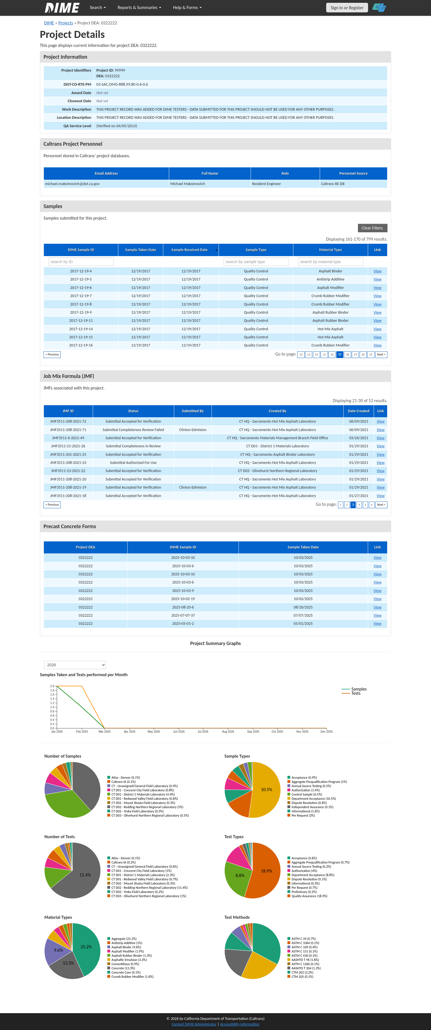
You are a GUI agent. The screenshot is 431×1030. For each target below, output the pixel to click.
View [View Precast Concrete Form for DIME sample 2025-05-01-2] (378, 623)
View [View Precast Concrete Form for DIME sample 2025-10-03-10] (378, 557)
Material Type (330, 250)
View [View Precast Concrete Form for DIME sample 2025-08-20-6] (378, 607)
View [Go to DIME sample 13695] (378, 271)
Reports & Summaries (139, 7)
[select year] (75, 665)
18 (347, 354)
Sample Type (256, 250)
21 (370, 354)
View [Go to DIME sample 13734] (378, 345)
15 (324, 354)
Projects (65, 23)
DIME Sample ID (81, 250)
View (381, 421)
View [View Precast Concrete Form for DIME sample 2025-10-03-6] (378, 566)
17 (339, 354)
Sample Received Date (189, 250)
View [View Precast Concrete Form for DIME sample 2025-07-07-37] (378, 615)
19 (355, 354)
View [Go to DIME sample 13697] (378, 279)
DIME (49, 23)
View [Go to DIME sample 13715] (378, 329)
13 (308, 354)
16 (332, 354)
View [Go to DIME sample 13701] (378, 295)
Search (98, 7)
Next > (381, 354)
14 (316, 354)
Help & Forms (187, 7)
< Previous (52, 354)
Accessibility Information (239, 1024)
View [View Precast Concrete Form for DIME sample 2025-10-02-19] (378, 598)
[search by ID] (81, 262)
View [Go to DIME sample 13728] (378, 337)
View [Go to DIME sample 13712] (378, 320)
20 (363, 354)
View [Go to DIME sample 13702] (378, 304)
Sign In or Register (347, 7)
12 (300, 354)
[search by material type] (330, 262)
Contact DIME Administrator (194, 1024)
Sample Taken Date (140, 250)
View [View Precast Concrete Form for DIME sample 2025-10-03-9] (378, 590)
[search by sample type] (256, 262)
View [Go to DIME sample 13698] (378, 287)
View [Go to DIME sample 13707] (378, 312)
